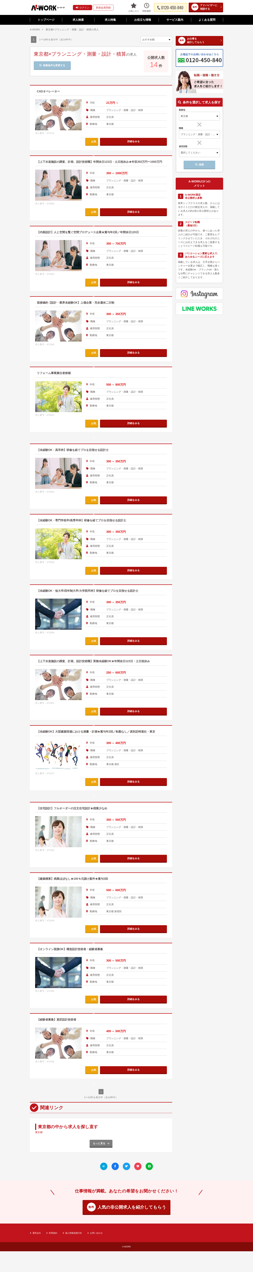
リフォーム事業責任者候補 (56, 378)
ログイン (82, 7)
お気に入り (133, 7)
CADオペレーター (50, 91)
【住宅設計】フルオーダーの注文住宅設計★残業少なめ (76, 915)
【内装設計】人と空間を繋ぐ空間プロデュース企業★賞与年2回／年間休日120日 (94, 237)
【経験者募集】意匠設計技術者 (59, 1127)
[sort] (156, 39)
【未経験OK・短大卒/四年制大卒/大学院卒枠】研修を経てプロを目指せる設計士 (94, 644)
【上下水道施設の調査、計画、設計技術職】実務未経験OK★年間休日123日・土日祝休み (100, 714)
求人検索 (78, 19)
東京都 (39, 1240)
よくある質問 (207, 19)
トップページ (46, 19)
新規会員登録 (103, 7)
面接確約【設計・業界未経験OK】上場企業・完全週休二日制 (80, 307)
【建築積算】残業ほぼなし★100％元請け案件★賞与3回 (77, 986)
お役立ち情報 (142, 19)
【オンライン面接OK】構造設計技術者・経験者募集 (74, 1056)
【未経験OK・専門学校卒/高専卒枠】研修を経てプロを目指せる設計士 (87, 574)
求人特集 (110, 19)
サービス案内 (174, 19)
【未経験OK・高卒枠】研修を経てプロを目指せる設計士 (77, 503)
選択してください (190, 152)
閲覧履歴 (146, 7)
